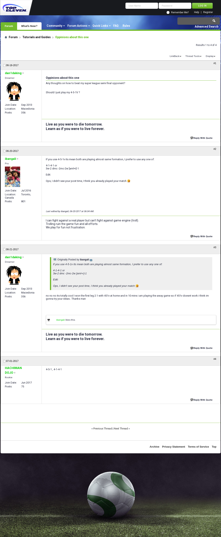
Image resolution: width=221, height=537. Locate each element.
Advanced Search (206, 26)
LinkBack (174, 56)
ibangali (60, 320)
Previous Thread (102, 428)
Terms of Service (198, 446)
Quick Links (100, 25)
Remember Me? (180, 12)
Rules (126, 25)
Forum (9, 26)
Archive (154, 446)
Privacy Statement (173, 446)
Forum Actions (77, 25)
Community (54, 25)
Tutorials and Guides (36, 37)
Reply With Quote (201, 137)
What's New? (29, 26)
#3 (214, 247)
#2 (214, 149)
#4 (214, 359)
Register (208, 12)
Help (196, 12)
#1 (214, 63)
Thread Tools (192, 56)
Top (214, 446)
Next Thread (121, 428)
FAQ (116, 25)
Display (209, 56)
